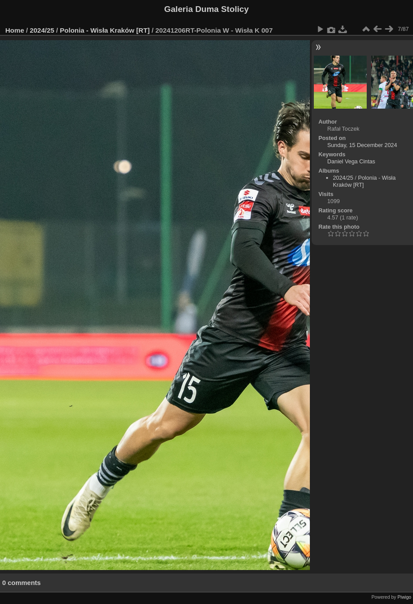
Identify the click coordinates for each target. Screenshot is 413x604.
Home (14, 30)
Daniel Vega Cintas (351, 161)
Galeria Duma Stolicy (206, 9)
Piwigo (404, 597)
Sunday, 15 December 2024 (362, 145)
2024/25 (42, 30)
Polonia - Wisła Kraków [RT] (105, 30)
